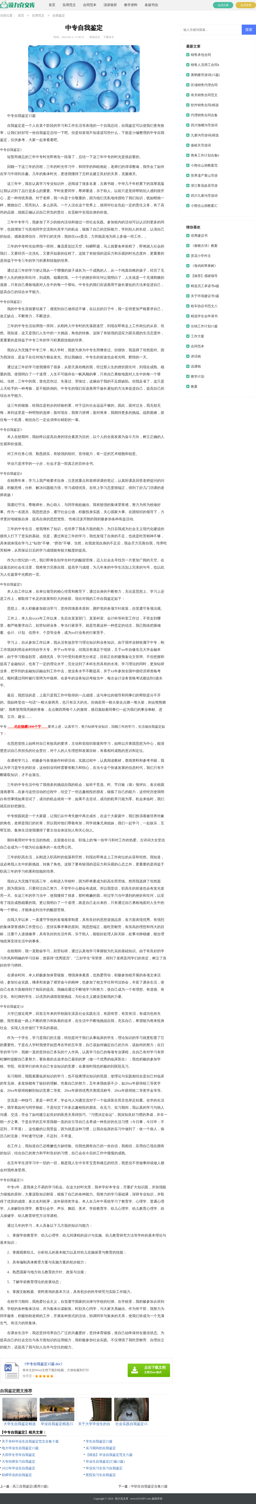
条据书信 (151, 5)
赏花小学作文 (201, 256)
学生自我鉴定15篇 (99, 1441)
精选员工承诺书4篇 (205, 286)
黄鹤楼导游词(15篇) (205, 75)
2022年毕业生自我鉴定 (18, 1468)
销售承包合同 (201, 55)
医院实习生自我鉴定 (101, 1475)
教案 (194, 386)
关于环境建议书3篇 (205, 296)
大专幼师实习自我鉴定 (18, 1461)
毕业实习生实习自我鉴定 (104, 1468)
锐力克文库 (121, 1498)
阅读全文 (94, 37)
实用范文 (69, 5)
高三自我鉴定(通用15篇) (30, 1486)
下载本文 (108, 37)
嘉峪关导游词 (201, 145)
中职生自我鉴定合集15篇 (149, 1486)
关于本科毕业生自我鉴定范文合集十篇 (30, 1441)
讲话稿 (196, 356)
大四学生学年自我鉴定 (18, 1455)
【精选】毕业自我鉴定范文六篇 (109, 1455)
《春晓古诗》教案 (204, 245)
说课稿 (196, 366)
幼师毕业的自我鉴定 (17, 1475)
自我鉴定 (58, 15)
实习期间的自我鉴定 (101, 1448)
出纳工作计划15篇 (204, 326)
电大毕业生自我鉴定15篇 (20, 1448)
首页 (52, 5)
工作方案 (197, 336)
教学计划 (197, 376)
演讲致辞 (110, 5)
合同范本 (89, 5)
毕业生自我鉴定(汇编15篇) (105, 1461)
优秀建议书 (199, 235)
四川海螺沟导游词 (204, 125)
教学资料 (130, 5)
